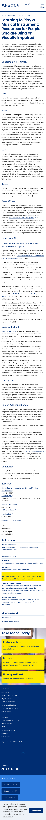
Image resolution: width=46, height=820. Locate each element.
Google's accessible (33, 451)
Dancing (7, 514)
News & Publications (9, 705)
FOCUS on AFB (7, 724)
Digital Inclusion (7, 699)
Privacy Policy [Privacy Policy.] (8, 817)
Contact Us (6, 737)
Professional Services (9, 702)
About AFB (5, 692)
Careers (5, 733)
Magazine (10, 720)
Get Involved (6, 712)
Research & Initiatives (10, 695)
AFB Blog (5, 717)
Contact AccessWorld (10, 622)
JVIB (3, 727)
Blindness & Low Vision (10, 708)
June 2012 (28, 15)
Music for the (9, 331)
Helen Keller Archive (9, 730)
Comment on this (11, 521)
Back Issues (6, 618)
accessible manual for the (22, 218)
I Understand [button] (36, 811)
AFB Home (5, 689)
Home (4, 15)
